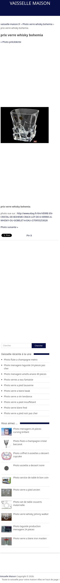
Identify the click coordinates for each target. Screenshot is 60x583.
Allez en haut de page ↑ (48, 579)
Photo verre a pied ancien (26, 489)
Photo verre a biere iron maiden (30, 538)
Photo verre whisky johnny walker (31, 514)
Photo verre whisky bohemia (37, 24)
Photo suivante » (9, 227)
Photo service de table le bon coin (31, 477)
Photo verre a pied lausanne (18, 385)
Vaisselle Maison (30, 3)
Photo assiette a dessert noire (28, 465)
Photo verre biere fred (15, 407)
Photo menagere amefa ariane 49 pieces (25, 374)
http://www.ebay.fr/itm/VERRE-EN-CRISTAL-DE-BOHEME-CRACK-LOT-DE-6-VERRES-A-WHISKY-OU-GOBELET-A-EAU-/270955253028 (27, 217)
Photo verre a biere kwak (17, 390)
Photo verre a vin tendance (18, 396)
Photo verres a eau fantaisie (18, 379)
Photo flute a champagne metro (21, 359)
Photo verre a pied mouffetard (20, 402)
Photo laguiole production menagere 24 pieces (27, 528)
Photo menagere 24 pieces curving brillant (27, 430)
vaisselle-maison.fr (10, 24)
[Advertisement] (30, 77)
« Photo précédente (11, 41)
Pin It (29, 235)
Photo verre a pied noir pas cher (21, 413)
